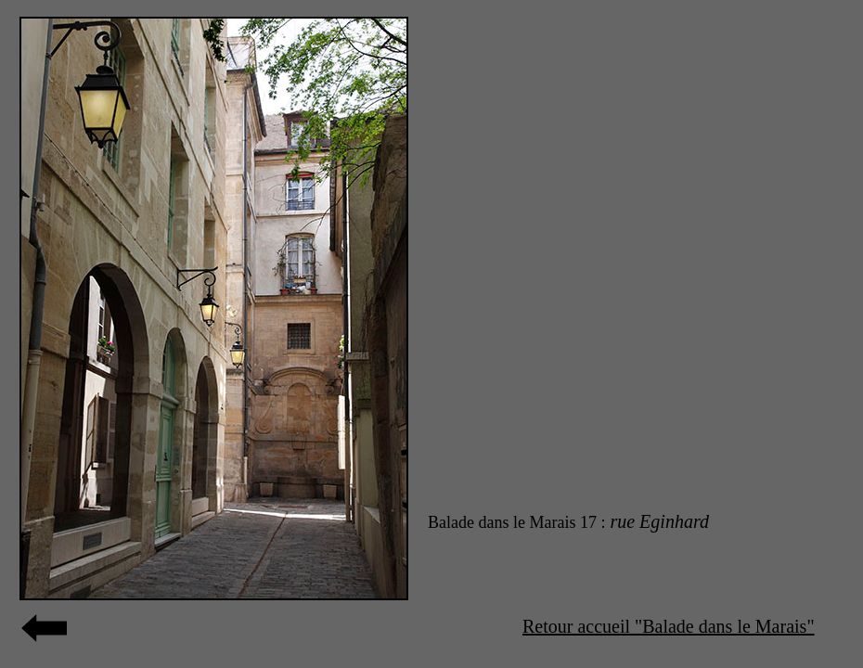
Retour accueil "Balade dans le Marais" (668, 626)
